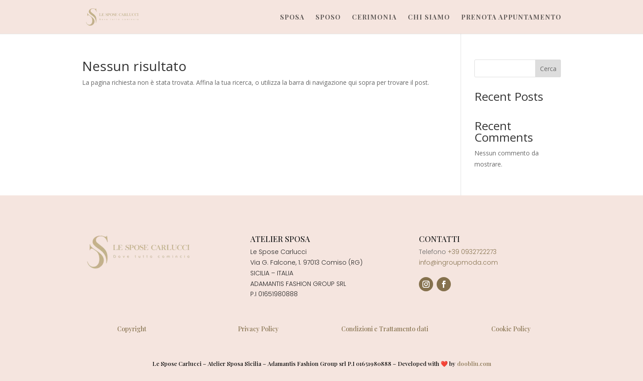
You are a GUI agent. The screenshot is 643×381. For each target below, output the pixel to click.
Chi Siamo (429, 17)
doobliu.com (474, 363)
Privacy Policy (258, 329)
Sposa (292, 17)
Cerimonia (374, 17)
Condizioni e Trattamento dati (384, 329)
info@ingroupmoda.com (458, 262)
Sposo (328, 17)
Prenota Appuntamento (511, 17)
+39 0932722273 (472, 251)
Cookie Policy (511, 329)
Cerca (548, 68)
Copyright (131, 329)
